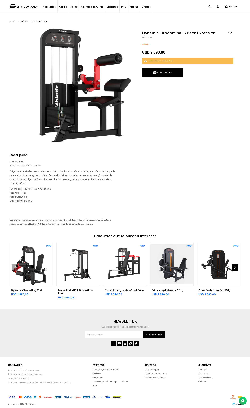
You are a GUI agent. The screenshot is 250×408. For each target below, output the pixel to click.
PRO (123, 6)
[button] (235, 267)
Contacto (96, 373)
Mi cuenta (202, 369)
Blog (94, 385)
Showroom (97, 377)
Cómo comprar (152, 369)
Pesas (73, 6)
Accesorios (49, 6)
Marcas (134, 6)
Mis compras (204, 373)
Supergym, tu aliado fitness (105, 369)
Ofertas (146, 6)
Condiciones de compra (156, 373)
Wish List (202, 381)
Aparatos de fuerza (92, 6)
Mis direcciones (205, 377)
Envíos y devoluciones (155, 377)
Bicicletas (112, 6)
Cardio (63, 6)
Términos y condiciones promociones (110, 381)
